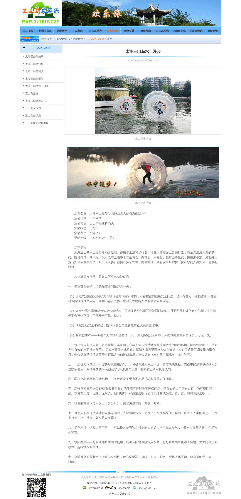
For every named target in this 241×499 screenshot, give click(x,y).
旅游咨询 (212, 30)
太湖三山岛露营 (34, 71)
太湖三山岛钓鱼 (34, 63)
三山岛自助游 (33, 115)
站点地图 (86, 477)
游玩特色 (62, 30)
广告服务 (140, 477)
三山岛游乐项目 (95, 38)
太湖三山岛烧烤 (34, 56)
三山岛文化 (179, 30)
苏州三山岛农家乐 (119, 493)
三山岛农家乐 (62, 38)
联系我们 (113, 477)
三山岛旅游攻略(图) (36, 123)
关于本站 (99, 477)
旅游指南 (145, 30)
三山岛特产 (95, 30)
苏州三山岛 (45, 30)
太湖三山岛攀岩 (34, 78)
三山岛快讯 (162, 30)
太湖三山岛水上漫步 (37, 86)
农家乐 (79, 30)
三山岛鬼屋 (31, 93)
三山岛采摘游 (33, 108)
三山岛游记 (195, 30)
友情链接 (126, 477)
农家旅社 (112, 30)
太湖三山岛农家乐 (35, 100)
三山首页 (28, 30)
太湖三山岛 (81, 252)
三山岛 (94, 223)
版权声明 (153, 477)
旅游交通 (129, 30)
